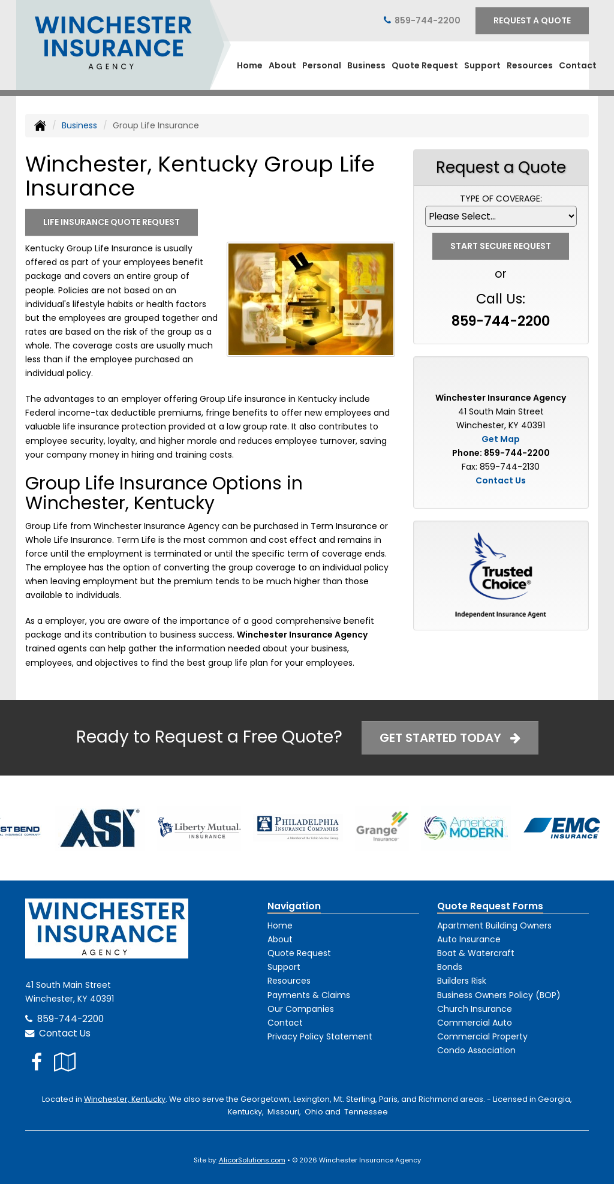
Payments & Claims (308, 995)
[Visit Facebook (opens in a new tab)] (36, 1061)
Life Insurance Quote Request (111, 222)
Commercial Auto (474, 1023)
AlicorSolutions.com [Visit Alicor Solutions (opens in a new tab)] (252, 1160)
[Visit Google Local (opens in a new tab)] (65, 1061)
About (282, 65)
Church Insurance (474, 1009)
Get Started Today (450, 737)
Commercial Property (482, 1036)
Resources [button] (530, 65)
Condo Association (476, 1050)
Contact (578, 65)
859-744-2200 (427, 20)
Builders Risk (461, 981)
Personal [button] (321, 65)
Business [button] (366, 65)
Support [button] (482, 65)
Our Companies (300, 1009)
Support (283, 967)
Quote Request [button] (425, 65)
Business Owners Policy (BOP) (499, 995)
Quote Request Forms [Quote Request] (490, 906)
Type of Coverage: (501, 199)
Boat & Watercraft (475, 953)
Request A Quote (532, 20)
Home (250, 65)
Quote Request (299, 953)
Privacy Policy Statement (319, 1036)
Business (79, 125)
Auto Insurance (469, 939)
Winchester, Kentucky (124, 1099)
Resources (289, 981)
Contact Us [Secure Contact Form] (500, 480)
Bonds (449, 967)
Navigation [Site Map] (294, 906)
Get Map (500, 439)
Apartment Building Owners (494, 925)
